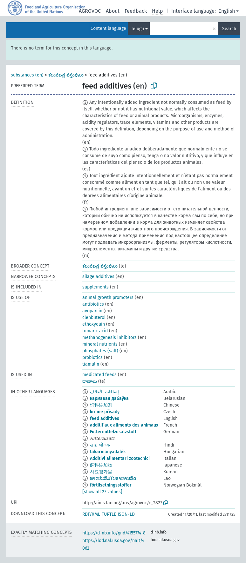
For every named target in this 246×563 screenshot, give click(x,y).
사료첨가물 (101, 471)
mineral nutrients (100, 344)
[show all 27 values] (102, 491)
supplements (95, 287)
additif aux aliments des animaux (124, 425)
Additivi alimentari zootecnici (120, 458)
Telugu (137, 28)
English (226, 11)
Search (229, 28)
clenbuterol (94, 317)
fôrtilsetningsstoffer (111, 485)
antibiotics (93, 304)
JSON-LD (126, 514)
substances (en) (27, 75)
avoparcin (92, 311)
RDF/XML (91, 514)
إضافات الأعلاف (104, 391)
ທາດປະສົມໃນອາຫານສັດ (113, 478)
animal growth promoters (107, 297)
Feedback (136, 11)
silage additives (98, 276)
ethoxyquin (93, 324)
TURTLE (109, 514)
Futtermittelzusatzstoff (113, 431)
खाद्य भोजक (100, 445)
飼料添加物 (101, 465)
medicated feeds (99, 374)
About (113, 11)
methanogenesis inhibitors (109, 337)
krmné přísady (105, 411)
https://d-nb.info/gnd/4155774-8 (114, 533)
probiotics (92, 357)
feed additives (104, 418)
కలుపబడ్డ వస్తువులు (66, 75)
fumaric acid (95, 331)
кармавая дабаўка (109, 398)
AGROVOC (90, 11)
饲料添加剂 (101, 405)
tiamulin (90, 364)
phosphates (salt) (100, 351)
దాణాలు (89, 381)
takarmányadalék (108, 451)
